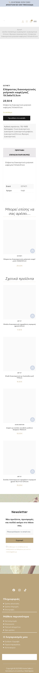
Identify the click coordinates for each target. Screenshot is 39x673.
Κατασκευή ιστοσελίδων (15, 671)
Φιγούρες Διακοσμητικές (18, 34)
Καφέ (23, 190)
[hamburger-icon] (35, 21)
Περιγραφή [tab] (19, 150)
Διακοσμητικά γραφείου (23, 131)
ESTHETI (24, 186)
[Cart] (31, 21)
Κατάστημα (12, 32)
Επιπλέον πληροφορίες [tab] (19, 155)
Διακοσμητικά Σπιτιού (12, 134)
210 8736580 (15, 2)
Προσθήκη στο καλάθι (16, 118)
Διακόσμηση (21, 32)
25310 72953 (25, 2)
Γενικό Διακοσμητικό (22, 129)
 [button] (32, 251)
